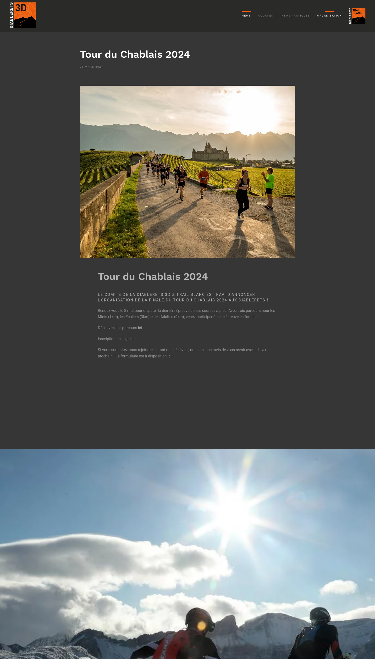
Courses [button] (265, 15)
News (246, 15)
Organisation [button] (329, 15)
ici (140, 324)
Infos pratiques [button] (295, 15)
